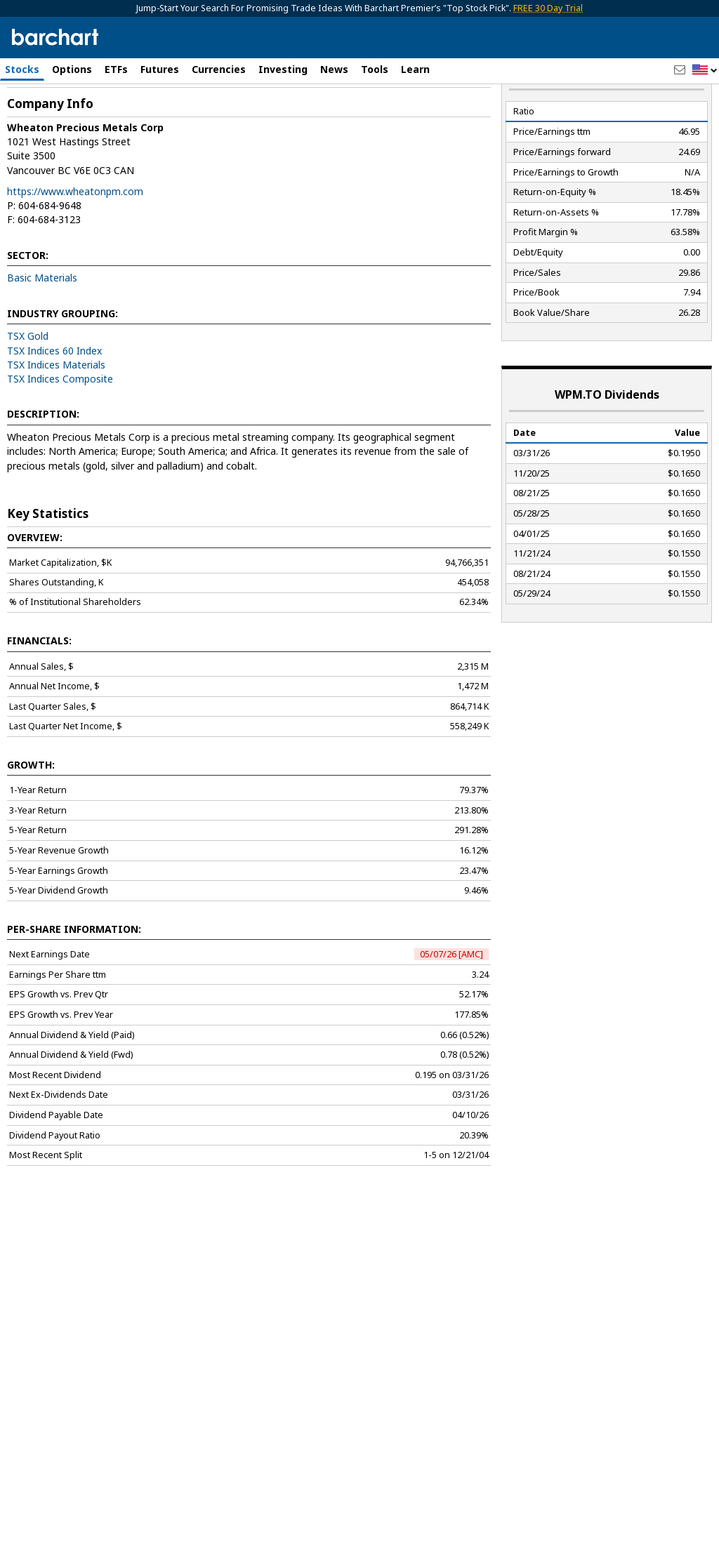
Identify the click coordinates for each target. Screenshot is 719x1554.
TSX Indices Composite (60, 429)
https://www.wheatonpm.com (75, 241)
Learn (415, 69)
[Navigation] (128, 120)
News (334, 69)
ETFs (116, 69)
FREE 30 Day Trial (548, 8)
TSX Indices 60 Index (54, 400)
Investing (283, 69)
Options (72, 69)
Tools (374, 69)
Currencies (219, 69)
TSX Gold (27, 386)
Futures (159, 69)
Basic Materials (42, 328)
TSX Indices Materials (56, 414)
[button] (705, 70)
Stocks (22, 69)
